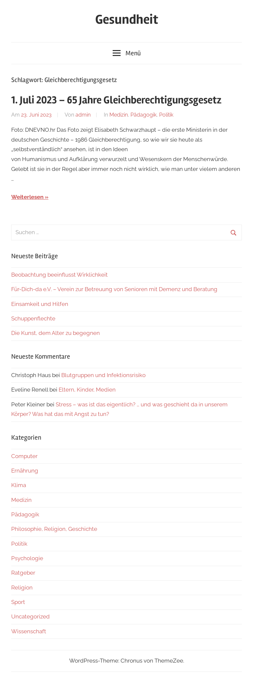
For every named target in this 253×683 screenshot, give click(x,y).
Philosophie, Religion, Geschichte (54, 529)
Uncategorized (30, 616)
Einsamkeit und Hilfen (39, 304)
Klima (18, 485)
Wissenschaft (28, 631)
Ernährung (24, 470)
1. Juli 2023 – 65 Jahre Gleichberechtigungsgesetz (116, 100)
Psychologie (27, 558)
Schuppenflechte (33, 318)
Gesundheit (126, 20)
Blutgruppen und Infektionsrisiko (103, 375)
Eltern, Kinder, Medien (87, 389)
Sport (18, 602)
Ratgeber (23, 572)
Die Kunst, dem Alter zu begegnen (55, 333)
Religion (22, 587)
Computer (24, 456)
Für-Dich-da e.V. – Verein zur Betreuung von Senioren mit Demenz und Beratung (114, 289)
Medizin (118, 115)
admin (83, 115)
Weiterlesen (27, 197)
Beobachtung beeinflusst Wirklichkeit (59, 274)
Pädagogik (143, 115)
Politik (166, 115)
